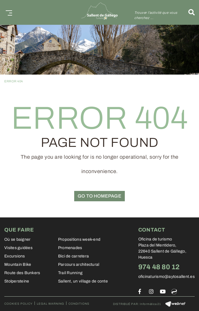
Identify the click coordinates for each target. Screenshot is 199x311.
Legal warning (50, 303)
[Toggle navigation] (7, 12)
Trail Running (70, 273)
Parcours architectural (79, 264)
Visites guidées (18, 248)
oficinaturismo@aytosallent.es (166, 276)
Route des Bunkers (22, 273)
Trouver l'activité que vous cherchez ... (155, 15)
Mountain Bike (17, 264)
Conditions (78, 303)
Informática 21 (150, 304)
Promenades (70, 248)
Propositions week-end (79, 239)
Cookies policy (18, 303)
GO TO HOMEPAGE (99, 196)
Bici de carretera (73, 256)
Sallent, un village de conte (83, 281)
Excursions (14, 256)
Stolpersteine (16, 281)
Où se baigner (17, 239)
